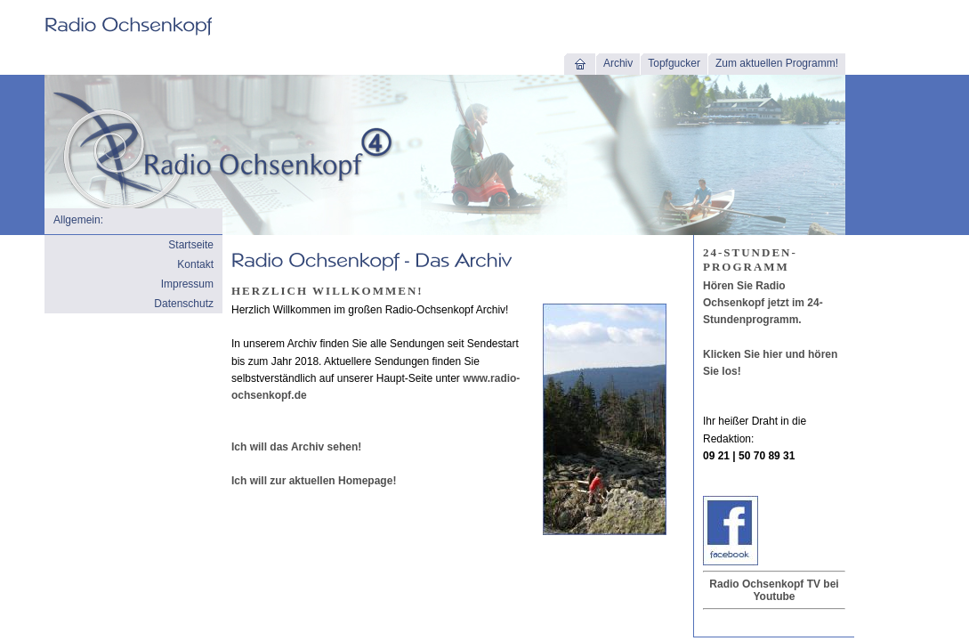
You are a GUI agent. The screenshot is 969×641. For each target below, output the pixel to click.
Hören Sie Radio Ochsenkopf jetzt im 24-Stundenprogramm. (763, 303)
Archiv (618, 63)
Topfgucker (674, 63)
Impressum (187, 284)
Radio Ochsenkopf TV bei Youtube (773, 590)
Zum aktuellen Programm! (776, 63)
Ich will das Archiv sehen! (296, 447)
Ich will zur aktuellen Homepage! (313, 481)
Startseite (191, 245)
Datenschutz (184, 303)
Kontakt (195, 264)
